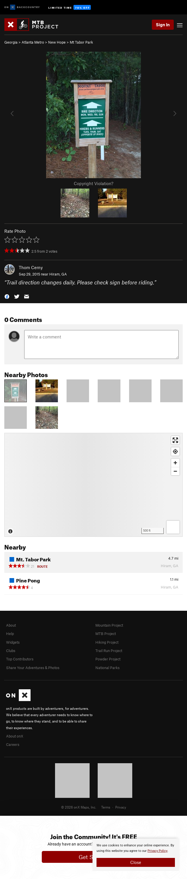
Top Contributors (19, 659)
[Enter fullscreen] (175, 440)
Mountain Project (109, 625)
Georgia (11, 42)
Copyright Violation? (93, 183)
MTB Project (105, 633)
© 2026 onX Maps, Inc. (78, 807)
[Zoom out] (175, 471)
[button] (7, 296)
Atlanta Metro (33, 42)
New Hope (57, 42)
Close (135, 862)
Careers (12, 744)
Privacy (120, 807)
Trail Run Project (108, 650)
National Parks (107, 667)
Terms (105, 807)
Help (10, 633)
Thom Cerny (31, 267)
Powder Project (107, 659)
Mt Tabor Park (81, 42)
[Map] (93, 485)
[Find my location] (175, 451)
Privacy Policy (157, 851)
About (11, 625)
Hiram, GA (58, 274)
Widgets (13, 642)
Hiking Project (106, 642)
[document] (136, 855)
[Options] (173, 527)
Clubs (10, 650)
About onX (14, 736)
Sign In (163, 24)
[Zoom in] (175, 463)
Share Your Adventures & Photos (32, 667)
